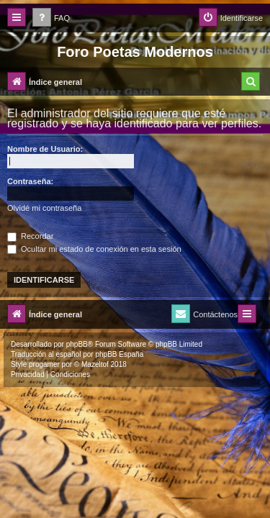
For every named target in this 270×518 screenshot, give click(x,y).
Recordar (30, 236)
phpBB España (119, 354)
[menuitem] (51, 18)
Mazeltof (95, 364)
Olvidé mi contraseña (44, 208)
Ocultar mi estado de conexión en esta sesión (94, 249)
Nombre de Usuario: (45, 149)
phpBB (77, 344)
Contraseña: (30, 181)
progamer (44, 364)
